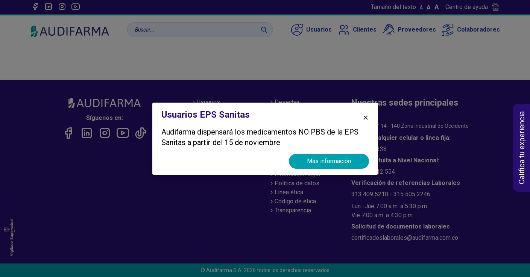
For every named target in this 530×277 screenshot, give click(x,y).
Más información (329, 161)
